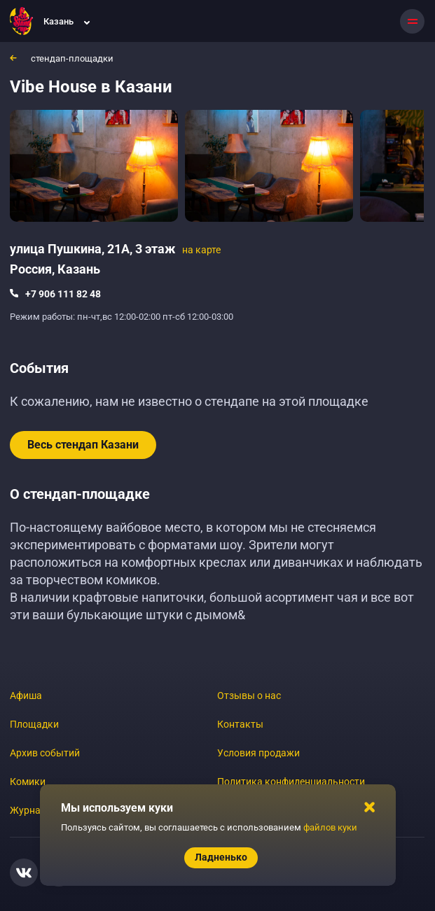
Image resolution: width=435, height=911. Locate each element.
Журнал (28, 810)
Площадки (34, 724)
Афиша (26, 695)
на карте (201, 249)
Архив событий (45, 752)
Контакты (240, 724)
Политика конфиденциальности (291, 781)
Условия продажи (258, 752)
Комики (28, 781)
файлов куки (330, 827)
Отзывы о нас (249, 695)
